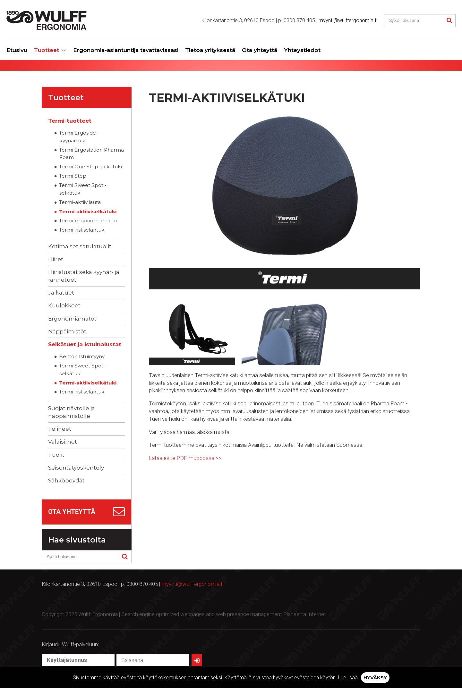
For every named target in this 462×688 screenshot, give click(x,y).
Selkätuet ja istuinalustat (84, 344)
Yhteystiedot (302, 50)
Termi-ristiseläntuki (82, 230)
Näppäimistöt (67, 331)
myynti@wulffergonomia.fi (348, 20)
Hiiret (55, 259)
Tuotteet (46, 50)
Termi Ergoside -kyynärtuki (79, 137)
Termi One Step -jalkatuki (90, 166)
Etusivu (16, 50)
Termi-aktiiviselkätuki (87, 211)
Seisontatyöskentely (76, 467)
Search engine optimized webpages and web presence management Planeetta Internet (223, 614)
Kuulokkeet (64, 305)
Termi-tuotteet (69, 121)
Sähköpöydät (66, 480)
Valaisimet (62, 441)
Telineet (59, 429)
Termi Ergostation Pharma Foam (91, 154)
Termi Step (72, 176)
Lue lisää (348, 678)
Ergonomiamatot (72, 318)
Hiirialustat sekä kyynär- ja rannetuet (83, 276)
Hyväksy (375, 678)
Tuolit (56, 455)
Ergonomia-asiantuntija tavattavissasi (125, 50)
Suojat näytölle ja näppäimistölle (71, 412)
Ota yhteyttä (259, 50)
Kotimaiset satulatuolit (79, 246)
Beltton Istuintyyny (81, 356)
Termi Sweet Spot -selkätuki (82, 189)
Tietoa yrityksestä (210, 50)
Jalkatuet (61, 292)
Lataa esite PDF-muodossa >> (185, 458)
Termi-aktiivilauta (79, 202)
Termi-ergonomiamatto (88, 220)
